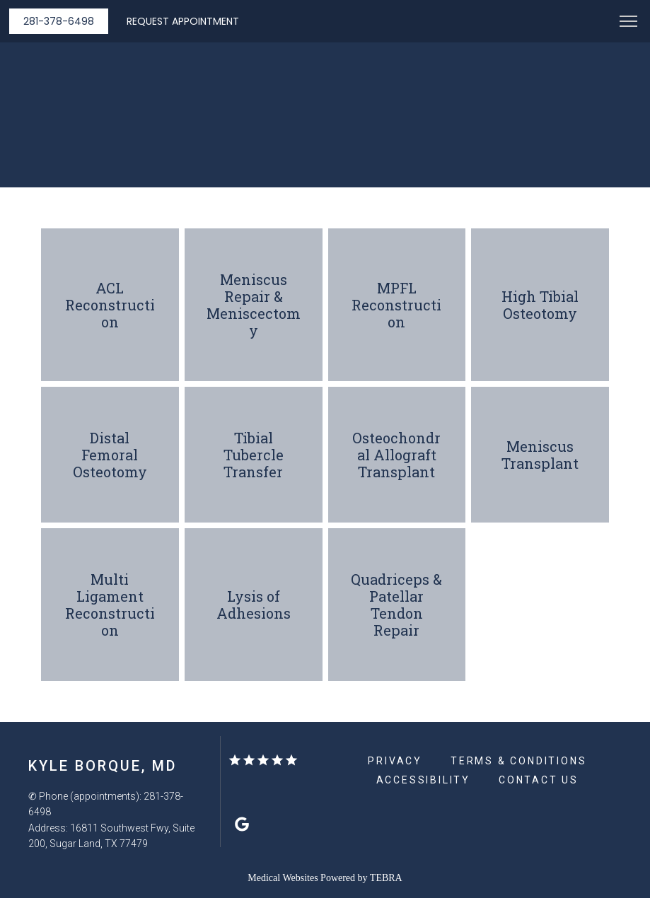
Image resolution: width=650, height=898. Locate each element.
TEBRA (386, 878)
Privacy (395, 760)
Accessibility (423, 780)
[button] (629, 22)
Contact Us (539, 780)
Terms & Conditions (518, 760)
